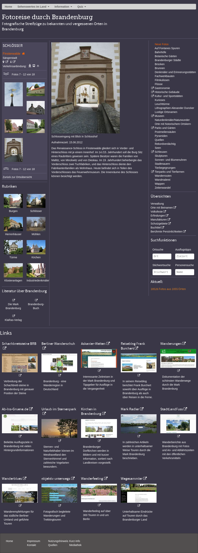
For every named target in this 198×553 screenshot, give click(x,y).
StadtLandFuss (171, 409)
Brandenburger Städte (168, 60)
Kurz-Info (74, 541)
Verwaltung (157, 203)
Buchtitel (156, 227)
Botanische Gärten (166, 56)
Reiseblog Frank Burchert (133, 346)
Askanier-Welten (93, 343)
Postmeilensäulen (165, 131)
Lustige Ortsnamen (166, 111)
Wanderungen (170, 343)
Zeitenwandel (163, 187)
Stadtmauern (162, 163)
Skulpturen (161, 155)
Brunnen (160, 68)
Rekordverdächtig (165, 143)
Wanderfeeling (92, 478)
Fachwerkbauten (165, 76)
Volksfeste (157, 211)
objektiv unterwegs (55, 478)
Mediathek (75, 545)
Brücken (160, 64)
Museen (159, 115)
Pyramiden (161, 135)
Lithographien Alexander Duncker (174, 107)
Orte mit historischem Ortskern (173, 123)
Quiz (80, 6)
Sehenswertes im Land (31, 6)
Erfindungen (158, 215)
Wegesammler (131, 478)
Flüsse (159, 84)
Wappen (160, 183)
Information (62, 6)
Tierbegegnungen (165, 167)
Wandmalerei (162, 179)
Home (8, 6)
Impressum (33, 541)
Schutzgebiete (159, 223)
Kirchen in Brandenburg (91, 411)
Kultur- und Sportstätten (169, 96)
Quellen (159, 139)
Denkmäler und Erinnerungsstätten (175, 72)
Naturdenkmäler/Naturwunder (172, 119)
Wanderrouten (163, 175)
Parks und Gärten (165, 127)
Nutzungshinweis (58, 541)
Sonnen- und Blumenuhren (171, 159)
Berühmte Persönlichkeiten (166, 231)
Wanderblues (12, 478)
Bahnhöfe (160, 52)
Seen (158, 147)
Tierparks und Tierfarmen (169, 171)
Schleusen (161, 151)
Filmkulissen (162, 80)
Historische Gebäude (167, 92)
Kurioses (160, 100)
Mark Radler (130, 409)
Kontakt (31, 545)
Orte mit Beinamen (162, 207)
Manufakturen (159, 219)
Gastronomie (162, 88)
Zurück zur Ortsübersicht (17, 177)
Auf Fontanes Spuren (167, 48)
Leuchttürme (162, 104)
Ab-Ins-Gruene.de (15, 409)
